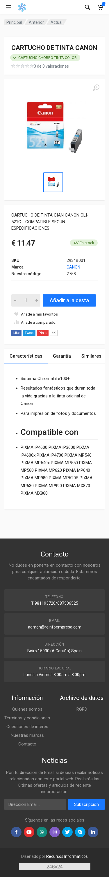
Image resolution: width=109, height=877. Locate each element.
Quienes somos (27, 709)
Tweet (29, 333)
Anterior (36, 22)
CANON (73, 267)
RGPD (81, 709)
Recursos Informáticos (67, 856)
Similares (91, 356)
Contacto (27, 744)
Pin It (43, 333)
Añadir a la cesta (69, 300)
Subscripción (86, 804)
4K (54, 333)
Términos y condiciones (27, 718)
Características (26, 356)
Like (16, 333)
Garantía (62, 356)
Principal (14, 22)
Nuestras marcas (27, 735)
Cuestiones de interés (27, 726)
